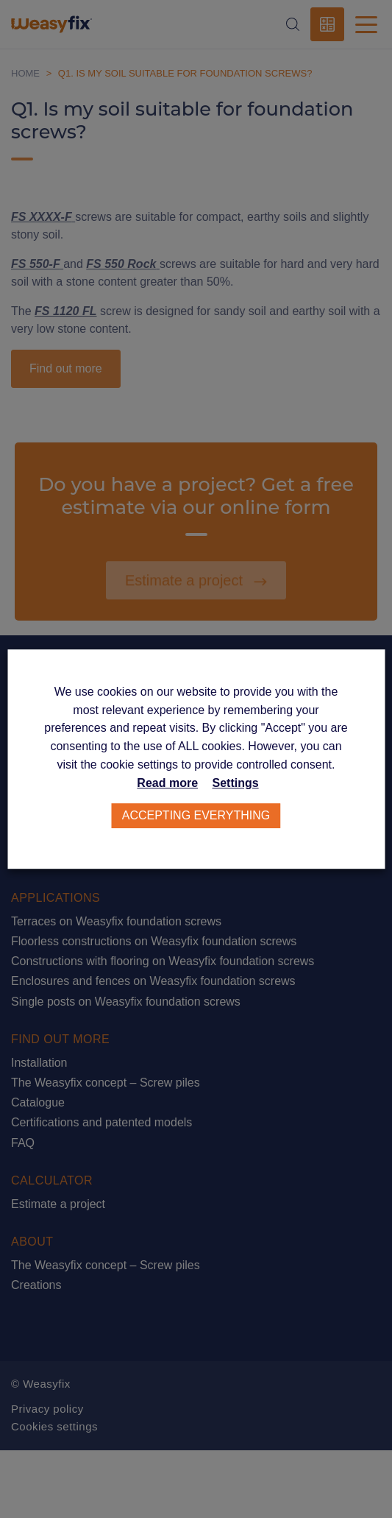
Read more (167, 783)
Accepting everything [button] (196, 815)
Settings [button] (236, 783)
